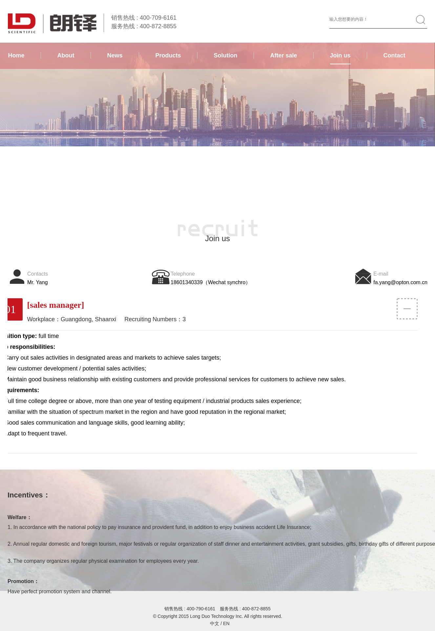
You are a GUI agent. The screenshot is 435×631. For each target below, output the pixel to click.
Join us (340, 55)
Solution (226, 55)
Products (168, 55)
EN (226, 623)
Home (16, 55)
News (115, 55)
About (65, 55)
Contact (394, 55)
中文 (214, 623)
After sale (283, 55)
